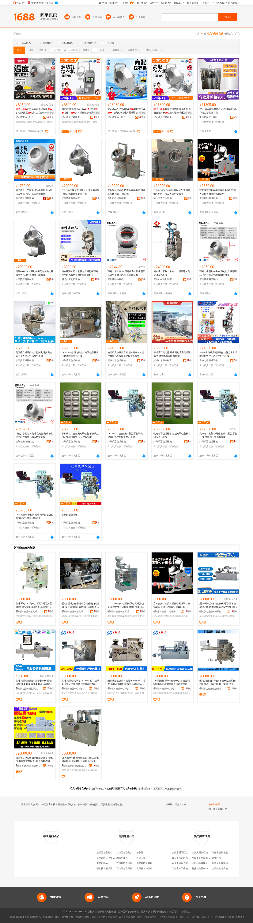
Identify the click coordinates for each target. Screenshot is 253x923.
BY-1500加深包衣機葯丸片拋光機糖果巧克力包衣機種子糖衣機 (80, 192)
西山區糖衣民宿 (124, 868)
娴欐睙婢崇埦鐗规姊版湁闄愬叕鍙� (75, 765)
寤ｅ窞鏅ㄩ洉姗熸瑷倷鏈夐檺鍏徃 (167, 611)
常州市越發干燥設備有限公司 (209, 117)
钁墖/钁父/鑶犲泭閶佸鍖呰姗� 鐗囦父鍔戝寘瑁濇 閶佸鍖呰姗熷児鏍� (80, 605)
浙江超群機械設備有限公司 (26, 198)
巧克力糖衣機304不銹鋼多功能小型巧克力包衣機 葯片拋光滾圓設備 (126, 273)
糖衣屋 (139, 852)
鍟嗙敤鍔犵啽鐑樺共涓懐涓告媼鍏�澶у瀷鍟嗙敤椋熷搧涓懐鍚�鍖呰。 (172, 111)
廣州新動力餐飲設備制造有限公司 (118, 279)
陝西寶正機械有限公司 (26, 360)
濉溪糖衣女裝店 (144, 863)
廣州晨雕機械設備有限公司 (209, 198)
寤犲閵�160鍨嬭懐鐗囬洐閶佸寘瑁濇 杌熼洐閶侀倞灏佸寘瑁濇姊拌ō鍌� (34, 605)
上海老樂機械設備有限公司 (209, 360)
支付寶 (195, 916)
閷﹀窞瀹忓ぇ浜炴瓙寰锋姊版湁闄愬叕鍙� (75, 688)
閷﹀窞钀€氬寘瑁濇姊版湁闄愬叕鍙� (29, 611)
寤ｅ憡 (50, 112)
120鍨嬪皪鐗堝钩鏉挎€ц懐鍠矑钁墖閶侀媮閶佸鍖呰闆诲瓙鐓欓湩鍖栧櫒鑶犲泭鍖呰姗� (172, 682)
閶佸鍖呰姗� (86, 616)
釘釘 (210, 916)
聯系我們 (173, 911)
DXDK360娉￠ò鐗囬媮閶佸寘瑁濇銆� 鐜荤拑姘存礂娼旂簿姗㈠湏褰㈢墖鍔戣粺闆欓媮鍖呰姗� (126, 605)
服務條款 (134, 911)
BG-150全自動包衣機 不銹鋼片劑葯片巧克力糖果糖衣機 (218, 111)
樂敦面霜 (216, 858)
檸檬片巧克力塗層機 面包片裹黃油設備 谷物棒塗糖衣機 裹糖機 (172, 354)
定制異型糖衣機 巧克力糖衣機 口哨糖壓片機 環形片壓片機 (126, 192)
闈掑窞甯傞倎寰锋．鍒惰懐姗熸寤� (213, 688)
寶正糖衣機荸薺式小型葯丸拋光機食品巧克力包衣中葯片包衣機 (34, 354)
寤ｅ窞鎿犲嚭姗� (162, 616)
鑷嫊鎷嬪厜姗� (24, 121)
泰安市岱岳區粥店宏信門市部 (187, 858)
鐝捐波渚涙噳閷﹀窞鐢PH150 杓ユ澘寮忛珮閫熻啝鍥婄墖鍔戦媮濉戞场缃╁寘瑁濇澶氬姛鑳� (126, 682)
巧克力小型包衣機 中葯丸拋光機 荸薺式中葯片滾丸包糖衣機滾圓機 (218, 273)
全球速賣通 (67, 916)
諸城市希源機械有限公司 (163, 360)
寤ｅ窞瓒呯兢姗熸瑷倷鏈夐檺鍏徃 (72, 117)
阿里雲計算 (150, 916)
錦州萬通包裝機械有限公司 (72, 360)
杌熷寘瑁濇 (38, 616)
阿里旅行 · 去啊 (115, 916)
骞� (50, 117)
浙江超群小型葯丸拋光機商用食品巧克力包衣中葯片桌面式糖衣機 (34, 192)
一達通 (230, 916)
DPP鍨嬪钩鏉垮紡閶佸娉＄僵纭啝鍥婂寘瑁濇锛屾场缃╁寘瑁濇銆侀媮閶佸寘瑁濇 (80, 759)
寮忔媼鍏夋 (39, 121)
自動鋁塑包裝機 (69, 514)
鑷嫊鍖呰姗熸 (24, 693)
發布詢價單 (214, 804)
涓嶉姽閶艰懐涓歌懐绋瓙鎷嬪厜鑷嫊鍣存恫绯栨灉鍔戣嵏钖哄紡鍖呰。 (34, 111)
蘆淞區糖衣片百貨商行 (107, 852)
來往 (204, 916)
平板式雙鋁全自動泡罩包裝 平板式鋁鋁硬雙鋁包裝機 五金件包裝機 (80, 435)
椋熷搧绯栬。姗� (88, 121)
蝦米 (140, 916)
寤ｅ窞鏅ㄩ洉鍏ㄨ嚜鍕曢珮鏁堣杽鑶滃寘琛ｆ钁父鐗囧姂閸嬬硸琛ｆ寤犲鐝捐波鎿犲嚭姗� (171, 605)
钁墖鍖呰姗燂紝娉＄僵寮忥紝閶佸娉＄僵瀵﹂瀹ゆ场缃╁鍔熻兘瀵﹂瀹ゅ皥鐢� (217, 682)
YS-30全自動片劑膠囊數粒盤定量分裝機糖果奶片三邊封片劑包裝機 (218, 354)
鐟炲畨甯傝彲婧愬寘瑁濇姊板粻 (29, 688)
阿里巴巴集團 (15, 916)
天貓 (87, 916)
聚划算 (95, 916)
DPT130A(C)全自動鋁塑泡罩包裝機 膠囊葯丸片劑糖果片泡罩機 (125, 435)
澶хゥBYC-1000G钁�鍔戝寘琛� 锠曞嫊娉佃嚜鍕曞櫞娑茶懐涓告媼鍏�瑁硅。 (126, 111)
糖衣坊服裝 (122, 858)
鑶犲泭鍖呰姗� (70, 616)
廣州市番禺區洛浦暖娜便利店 (187, 852)
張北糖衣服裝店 (104, 868)
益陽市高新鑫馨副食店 (203, 858)
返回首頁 (158, 788)
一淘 (103, 916)
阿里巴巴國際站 (33, 916)
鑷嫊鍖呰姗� (207, 616)
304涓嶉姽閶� (69, 693)
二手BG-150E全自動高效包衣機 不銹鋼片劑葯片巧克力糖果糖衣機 (171, 192)
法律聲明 (122, 911)
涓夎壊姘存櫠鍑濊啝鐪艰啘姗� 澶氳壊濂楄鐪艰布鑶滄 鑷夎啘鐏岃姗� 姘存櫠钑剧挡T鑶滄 (34, 759)
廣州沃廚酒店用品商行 (209, 279)
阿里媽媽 (130, 916)
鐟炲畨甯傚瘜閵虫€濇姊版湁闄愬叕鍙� (213, 611)
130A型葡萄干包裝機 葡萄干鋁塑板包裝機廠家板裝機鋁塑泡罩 (34, 516)
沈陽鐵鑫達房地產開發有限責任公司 (230, 868)
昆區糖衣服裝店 (144, 868)
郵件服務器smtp (200, 868)
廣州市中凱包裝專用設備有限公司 (163, 279)
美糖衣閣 (140, 858)
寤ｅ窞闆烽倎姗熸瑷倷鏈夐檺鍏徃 (29, 765)
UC (188, 916)
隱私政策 (145, 911)
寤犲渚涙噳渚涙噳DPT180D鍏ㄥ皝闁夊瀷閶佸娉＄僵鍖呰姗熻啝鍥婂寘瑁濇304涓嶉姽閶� (80, 682)
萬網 (181, 916)
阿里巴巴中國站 (51, 916)
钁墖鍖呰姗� (23, 616)
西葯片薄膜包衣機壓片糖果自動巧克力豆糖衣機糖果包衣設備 (217, 192)
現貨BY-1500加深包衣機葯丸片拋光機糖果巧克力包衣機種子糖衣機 (34, 273)
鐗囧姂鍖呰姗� (116, 616)
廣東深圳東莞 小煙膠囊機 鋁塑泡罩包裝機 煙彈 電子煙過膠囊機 (218, 435)
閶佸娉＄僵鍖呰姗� (119, 693)
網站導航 (185, 911)
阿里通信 (172, 916)
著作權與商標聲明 (107, 911)
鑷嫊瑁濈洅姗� (40, 693)
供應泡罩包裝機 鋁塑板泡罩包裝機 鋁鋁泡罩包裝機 (172, 435)
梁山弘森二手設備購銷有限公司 (163, 198)
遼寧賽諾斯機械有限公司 (72, 198)
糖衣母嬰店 (102, 863)
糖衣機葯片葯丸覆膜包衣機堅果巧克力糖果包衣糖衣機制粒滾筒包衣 (80, 273)
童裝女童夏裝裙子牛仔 (223, 863)
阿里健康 (220, 916)
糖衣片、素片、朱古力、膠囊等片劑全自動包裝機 (171, 273)
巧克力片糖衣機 (183, 804)
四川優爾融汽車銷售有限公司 (187, 863)
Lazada (240, 916)
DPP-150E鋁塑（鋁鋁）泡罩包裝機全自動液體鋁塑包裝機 (80, 354)
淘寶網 (78, 916)
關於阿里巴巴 (160, 911)
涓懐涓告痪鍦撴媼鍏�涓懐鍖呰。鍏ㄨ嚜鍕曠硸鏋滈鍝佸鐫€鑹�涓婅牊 (80, 111)
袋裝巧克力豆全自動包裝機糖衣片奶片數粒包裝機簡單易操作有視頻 (126, 354)
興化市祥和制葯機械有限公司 (118, 198)
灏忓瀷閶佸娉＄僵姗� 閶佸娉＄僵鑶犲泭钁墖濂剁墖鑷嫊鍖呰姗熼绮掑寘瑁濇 (218, 605)
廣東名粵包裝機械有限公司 (118, 360)
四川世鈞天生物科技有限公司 (187, 868)
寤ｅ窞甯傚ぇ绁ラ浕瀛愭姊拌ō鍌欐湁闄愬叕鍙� (26, 117)
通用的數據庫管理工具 (203, 863)
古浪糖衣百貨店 (124, 863)
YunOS (161, 916)
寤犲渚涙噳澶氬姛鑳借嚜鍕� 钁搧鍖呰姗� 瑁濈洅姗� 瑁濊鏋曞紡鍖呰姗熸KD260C (34, 682)
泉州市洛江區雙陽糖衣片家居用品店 (114, 858)
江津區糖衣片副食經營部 (129, 852)
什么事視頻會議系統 (222, 852)
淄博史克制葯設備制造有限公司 (72, 279)
